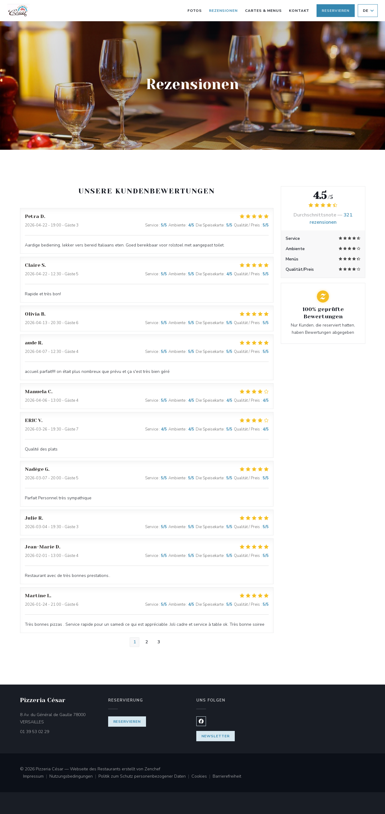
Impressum (36, 776)
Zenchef (152, 769)
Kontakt (299, 10)
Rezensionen (223, 10)
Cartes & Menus (263, 10)
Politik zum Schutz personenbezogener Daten (144, 776)
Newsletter (215, 736)
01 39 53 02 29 (34, 732)
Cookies (202, 776)
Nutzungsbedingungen (73, 776)
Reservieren (336, 10)
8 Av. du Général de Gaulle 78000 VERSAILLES (57, 718)
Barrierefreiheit (227, 776)
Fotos (195, 10)
